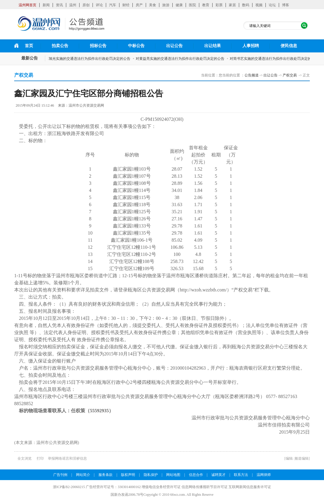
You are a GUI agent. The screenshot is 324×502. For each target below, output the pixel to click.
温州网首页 (27, 5)
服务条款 (105, 475)
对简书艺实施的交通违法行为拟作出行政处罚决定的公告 (275, 59)
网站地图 (173, 475)
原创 (86, 5)
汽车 (112, 5)
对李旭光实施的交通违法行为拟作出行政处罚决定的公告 (87, 59)
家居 (232, 5)
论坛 (272, 5)
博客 (285, 5)
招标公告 (98, 46)
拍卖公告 (60, 46)
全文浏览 (24, 458)
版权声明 (128, 475)
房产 (139, 5)
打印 (40, 458)
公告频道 (251, 75)
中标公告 (136, 46)
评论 (99, 5)
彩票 (219, 5)
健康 (179, 5)
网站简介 (83, 475)
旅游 (165, 5)
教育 (205, 5)
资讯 (59, 5)
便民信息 (289, 46)
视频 (259, 5)
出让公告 (174, 46)
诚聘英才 (218, 475)
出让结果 (212, 46)
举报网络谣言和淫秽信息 (67, 458)
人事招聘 (250, 46)
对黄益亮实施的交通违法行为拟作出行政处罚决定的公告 (181, 59)
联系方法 (241, 475)
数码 (245, 5)
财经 (125, 5)
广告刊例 (60, 475)
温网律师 (264, 475)
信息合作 (196, 475)
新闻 (46, 5)
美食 (152, 5)
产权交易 (290, 75)
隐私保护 (151, 475)
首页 (29, 46)
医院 (192, 5)
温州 (72, 5)
